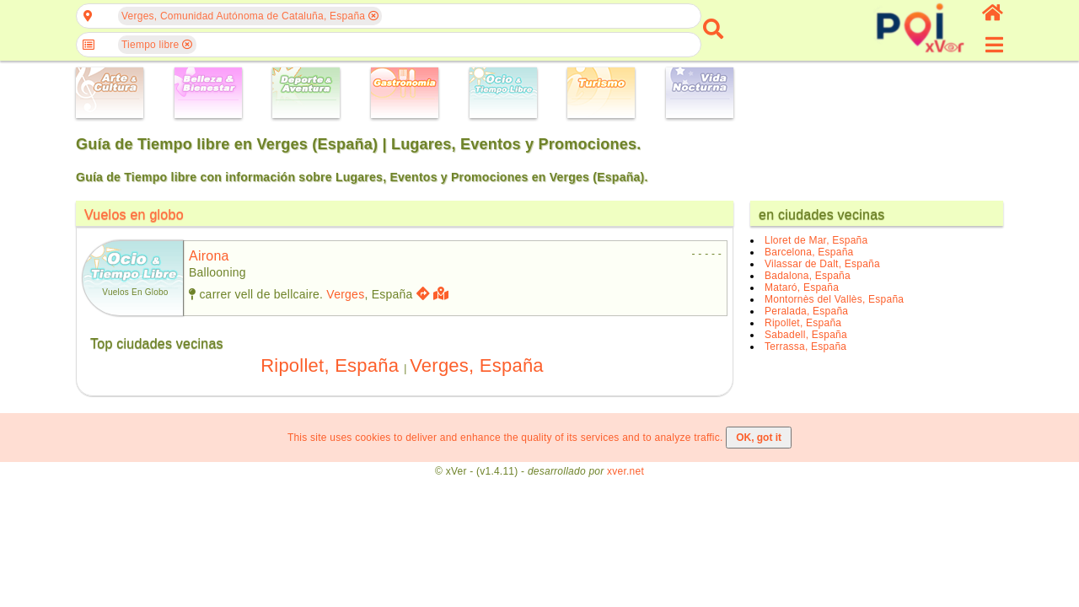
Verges (345, 294)
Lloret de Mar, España (816, 240)
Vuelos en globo (134, 214)
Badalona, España (808, 276)
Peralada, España (806, 311)
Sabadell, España (806, 335)
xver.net (625, 471)
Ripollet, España (329, 365)
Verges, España (477, 365)
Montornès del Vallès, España (834, 299)
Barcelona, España (809, 252)
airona (209, 256)
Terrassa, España (805, 346)
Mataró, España (802, 287)
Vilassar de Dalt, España (822, 264)
